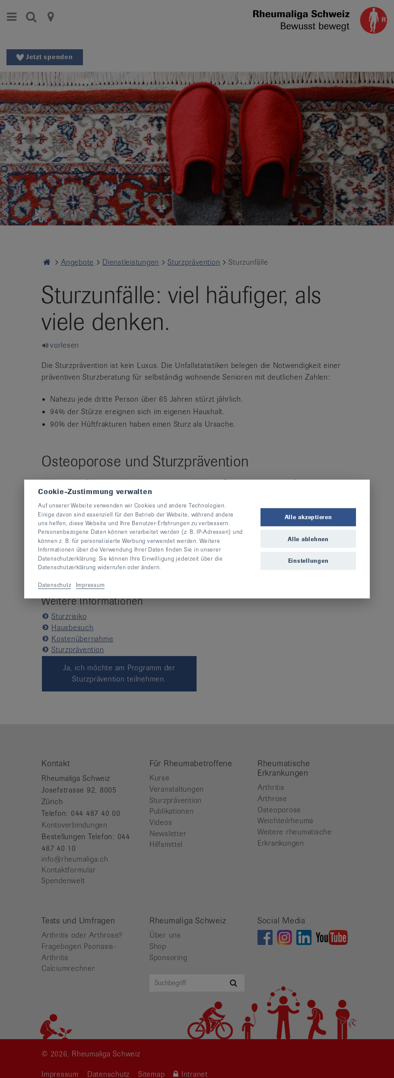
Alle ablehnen (308, 538)
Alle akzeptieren (308, 517)
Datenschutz (54, 584)
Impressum (90, 584)
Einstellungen (308, 560)
